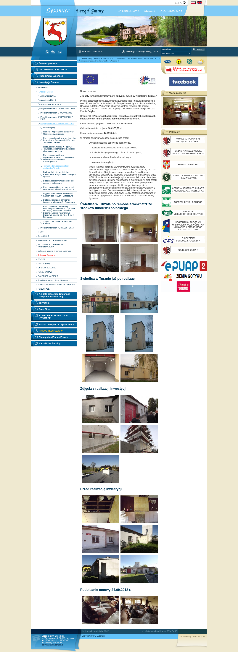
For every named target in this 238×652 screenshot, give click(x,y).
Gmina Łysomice (48, 63)
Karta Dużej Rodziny (50, 343)
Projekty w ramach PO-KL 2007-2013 (57, 228)
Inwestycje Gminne (49, 82)
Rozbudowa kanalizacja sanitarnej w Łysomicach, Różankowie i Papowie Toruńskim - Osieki (59, 140)
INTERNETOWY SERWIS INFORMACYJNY (150, 10)
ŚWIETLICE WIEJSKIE (48, 276)
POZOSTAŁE (44, 289)
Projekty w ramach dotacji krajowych (54, 280)
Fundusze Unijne (45, 92)
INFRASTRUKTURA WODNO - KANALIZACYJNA (52, 246)
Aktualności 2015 (48, 96)
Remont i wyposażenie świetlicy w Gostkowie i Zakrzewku (58, 133)
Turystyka (44, 303)
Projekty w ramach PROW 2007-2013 (57, 123)
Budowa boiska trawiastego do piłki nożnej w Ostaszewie (59, 182)
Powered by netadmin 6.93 (193, 636)
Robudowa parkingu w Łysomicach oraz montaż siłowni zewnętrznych (58, 188)
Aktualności (43, 88)
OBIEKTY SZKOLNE (47, 268)
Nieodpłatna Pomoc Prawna (53, 337)
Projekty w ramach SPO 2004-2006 (56, 113)
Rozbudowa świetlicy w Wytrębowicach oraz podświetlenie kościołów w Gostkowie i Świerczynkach (58, 158)
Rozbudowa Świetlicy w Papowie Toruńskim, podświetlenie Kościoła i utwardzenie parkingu (59, 149)
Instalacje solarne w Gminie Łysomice (54, 251)
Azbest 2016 (43, 236)
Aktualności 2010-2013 (51, 104)
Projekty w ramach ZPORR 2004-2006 (58, 109)
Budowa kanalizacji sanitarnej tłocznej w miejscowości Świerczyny (59, 201)
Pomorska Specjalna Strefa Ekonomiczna (56, 285)
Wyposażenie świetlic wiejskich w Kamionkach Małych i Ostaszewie (58, 195)
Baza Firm (44, 309)
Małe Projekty (49, 128)
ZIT (42, 232)
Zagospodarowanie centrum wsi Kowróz (57, 222)
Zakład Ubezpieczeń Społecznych (57, 324)
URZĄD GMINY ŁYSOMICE (53, 69)
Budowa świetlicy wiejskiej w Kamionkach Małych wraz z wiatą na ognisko (59, 174)
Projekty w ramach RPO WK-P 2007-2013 (57, 118)
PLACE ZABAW (45, 272)
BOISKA (41, 259)
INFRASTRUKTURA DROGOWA (52, 240)
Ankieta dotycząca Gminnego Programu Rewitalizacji (54, 295)
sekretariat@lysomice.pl (53, 645)
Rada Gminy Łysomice (51, 76)
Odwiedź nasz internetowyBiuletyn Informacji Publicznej (187, 69)
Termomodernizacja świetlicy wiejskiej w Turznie (56, 167)
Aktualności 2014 (48, 100)
